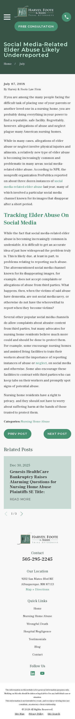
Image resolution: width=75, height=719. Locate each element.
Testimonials (37, 639)
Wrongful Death (37, 624)
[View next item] (22, 514)
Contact (37, 654)
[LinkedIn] (33, 673)
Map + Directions (37, 589)
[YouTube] (42, 673)
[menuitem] (19, 714)
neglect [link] (41, 363)
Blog (37, 647)
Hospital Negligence (37, 631)
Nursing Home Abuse (35, 421)
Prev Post (17, 434)
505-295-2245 (37, 559)
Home (37, 608)
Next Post (57, 434)
